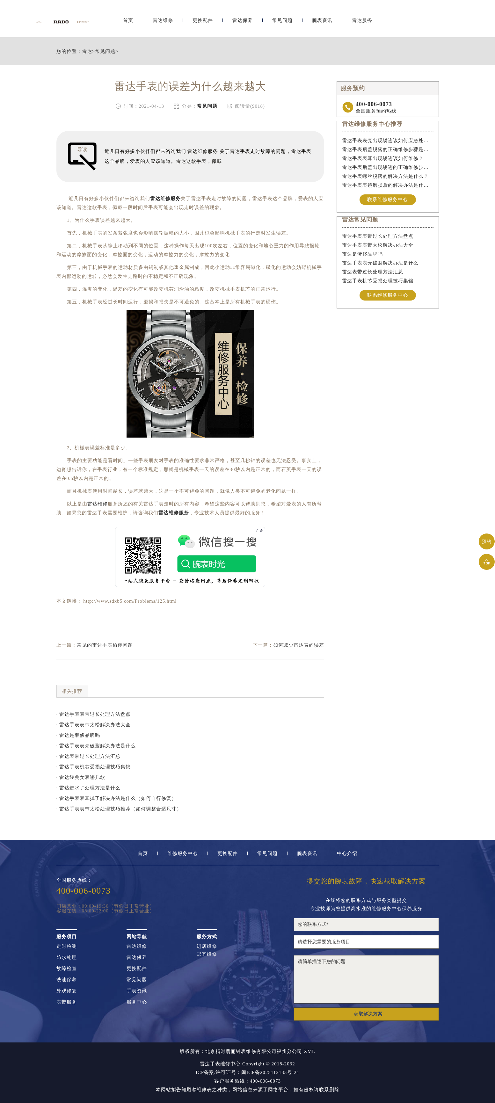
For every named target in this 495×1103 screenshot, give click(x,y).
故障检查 (66, 968)
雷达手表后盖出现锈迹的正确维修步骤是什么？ (387, 167)
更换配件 (203, 21)
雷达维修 (163, 21)
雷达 (87, 51)
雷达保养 (242, 21)
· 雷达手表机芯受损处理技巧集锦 (93, 766)
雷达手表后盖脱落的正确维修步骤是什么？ (387, 149)
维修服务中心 (182, 853)
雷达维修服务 (165, 198)
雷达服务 (362, 21)
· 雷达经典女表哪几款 (81, 777)
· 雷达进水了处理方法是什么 (88, 787)
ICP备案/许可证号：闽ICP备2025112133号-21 (247, 1072)
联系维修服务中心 (387, 199)
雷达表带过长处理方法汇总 (372, 272)
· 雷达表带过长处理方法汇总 (88, 756)
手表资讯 (137, 991)
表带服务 (66, 1002)
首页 (128, 21)
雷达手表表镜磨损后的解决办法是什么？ (387, 185)
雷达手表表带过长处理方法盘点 (377, 236)
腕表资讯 (322, 21)
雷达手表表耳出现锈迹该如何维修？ (383, 158)
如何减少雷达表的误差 (298, 645)
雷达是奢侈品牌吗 (362, 254)
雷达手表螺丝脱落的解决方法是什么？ (385, 176)
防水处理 (66, 957)
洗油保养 (66, 979)
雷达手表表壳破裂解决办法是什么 (380, 263)
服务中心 (137, 1002)
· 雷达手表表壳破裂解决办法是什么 (96, 745)
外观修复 (66, 991)
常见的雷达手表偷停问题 (105, 645)
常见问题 (282, 21)
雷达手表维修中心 (220, 1063)
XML (309, 1051)
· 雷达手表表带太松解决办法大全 (93, 724)
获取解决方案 (368, 1013)
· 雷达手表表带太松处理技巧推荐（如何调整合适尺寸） (119, 808)
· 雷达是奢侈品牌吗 (78, 735)
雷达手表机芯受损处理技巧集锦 (377, 281)
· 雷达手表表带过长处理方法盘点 (93, 714)
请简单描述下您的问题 (366, 979)
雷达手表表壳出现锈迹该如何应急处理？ (387, 140)
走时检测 (66, 946)
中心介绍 (347, 853)
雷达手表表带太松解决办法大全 (377, 245)
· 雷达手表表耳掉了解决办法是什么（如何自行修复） (116, 798)
